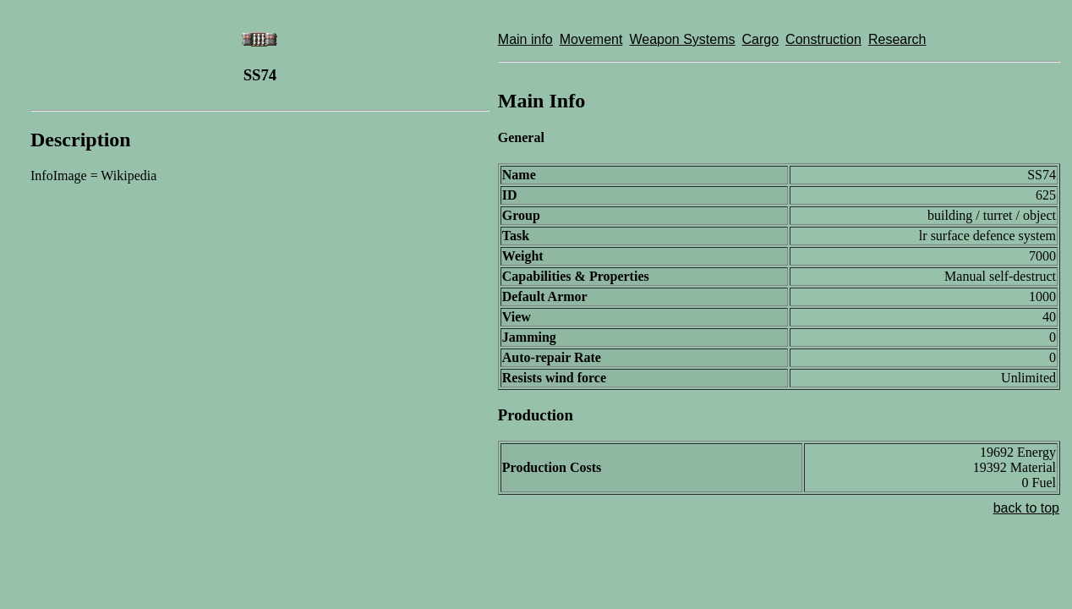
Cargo (760, 39)
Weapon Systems (682, 39)
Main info (525, 39)
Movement (591, 39)
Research (897, 39)
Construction (823, 39)
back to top (1026, 508)
